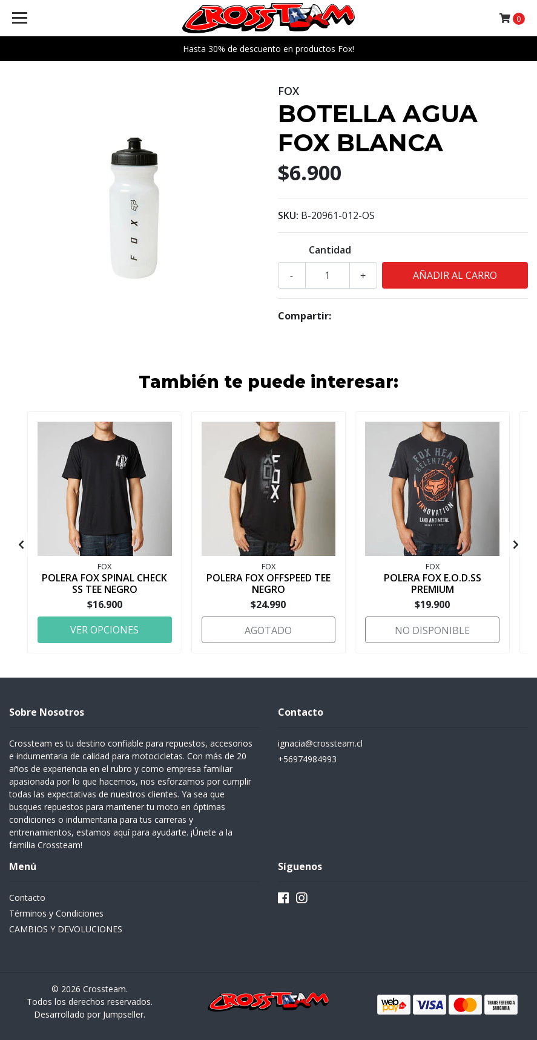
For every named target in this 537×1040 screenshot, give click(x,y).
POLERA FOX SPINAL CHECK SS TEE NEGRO (104, 583)
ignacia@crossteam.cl (320, 743)
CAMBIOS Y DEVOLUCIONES (65, 929)
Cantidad (330, 250)
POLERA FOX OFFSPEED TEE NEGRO (268, 583)
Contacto (27, 897)
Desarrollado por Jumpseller (88, 1014)
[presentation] (21, 544)
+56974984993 (307, 759)
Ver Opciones (104, 629)
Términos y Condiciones (56, 913)
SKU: (288, 215)
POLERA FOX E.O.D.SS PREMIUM (432, 583)
